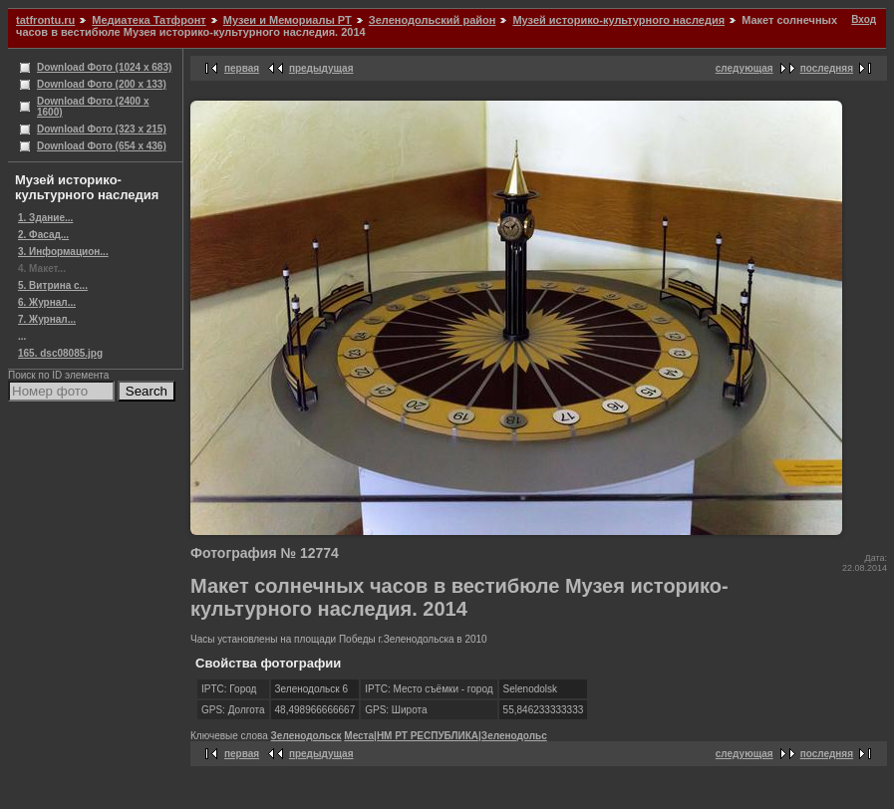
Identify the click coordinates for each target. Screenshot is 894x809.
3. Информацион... (63, 251)
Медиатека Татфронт (148, 20)
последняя (826, 68)
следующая (744, 68)
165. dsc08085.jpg (60, 353)
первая (241, 68)
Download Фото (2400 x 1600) (93, 107)
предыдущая (321, 68)
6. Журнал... (47, 302)
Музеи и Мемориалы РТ (287, 20)
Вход (863, 19)
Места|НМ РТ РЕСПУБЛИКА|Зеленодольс (445, 735)
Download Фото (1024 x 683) (104, 67)
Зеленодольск (306, 735)
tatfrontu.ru (45, 20)
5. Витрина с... (53, 285)
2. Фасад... (43, 234)
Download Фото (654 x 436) (101, 145)
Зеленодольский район (432, 20)
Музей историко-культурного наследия (618, 20)
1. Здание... (45, 217)
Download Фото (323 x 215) (101, 129)
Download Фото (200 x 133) (101, 84)
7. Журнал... (47, 319)
